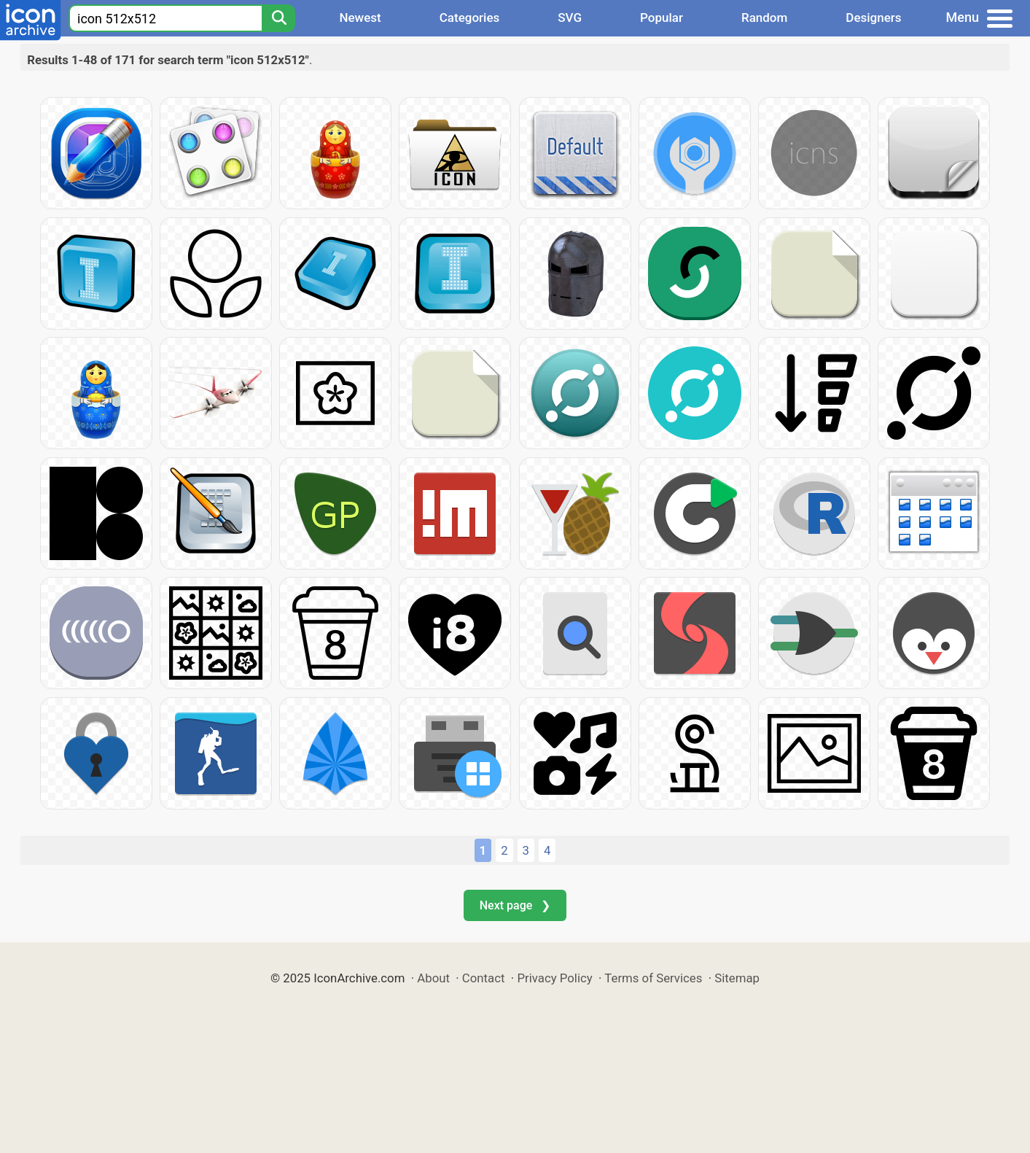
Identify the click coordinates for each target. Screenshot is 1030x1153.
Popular (661, 17)
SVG (570, 17)
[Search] (278, 18)
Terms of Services (653, 978)
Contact (483, 978)
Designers (873, 17)
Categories (470, 17)
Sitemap (737, 978)
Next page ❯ (515, 905)
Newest (360, 17)
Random (764, 17)
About (433, 978)
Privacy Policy (554, 978)
